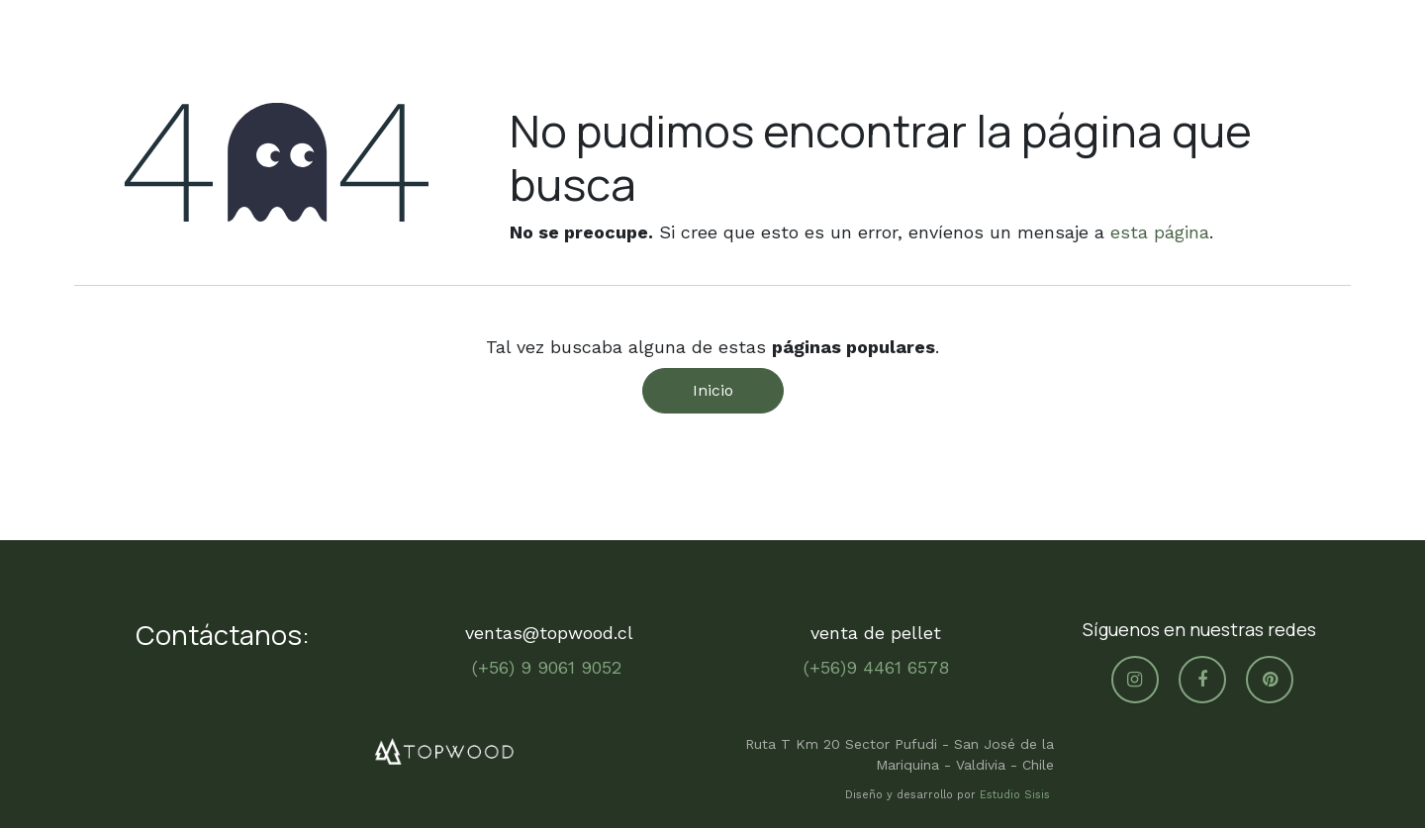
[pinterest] (1269, 679)
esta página (1159, 232)
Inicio (713, 390)
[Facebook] (1202, 679)
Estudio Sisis (1017, 794)
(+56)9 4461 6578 (876, 667)
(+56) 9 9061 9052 (549, 667)
